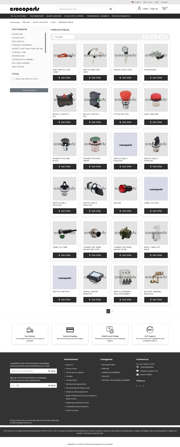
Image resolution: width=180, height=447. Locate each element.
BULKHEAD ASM (18, 56)
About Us (69, 365)
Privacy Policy (71, 368)
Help (156, 2)
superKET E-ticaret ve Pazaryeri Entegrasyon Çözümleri (90, 444)
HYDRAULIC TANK (19, 52)
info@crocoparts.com (147, 371)
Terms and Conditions (75, 372)
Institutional (71, 359)
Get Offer (64, 77)
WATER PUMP (17, 34)
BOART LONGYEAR (54, 16)
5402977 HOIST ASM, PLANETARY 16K (27, 48)
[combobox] (13, 385)
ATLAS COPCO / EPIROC (74, 16)
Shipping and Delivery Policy (77, 402)
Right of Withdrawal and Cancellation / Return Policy (81, 397)
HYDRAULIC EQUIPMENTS (22, 45)
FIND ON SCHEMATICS (121, 16)
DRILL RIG (105, 368)
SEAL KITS (105, 376)
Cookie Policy (71, 380)
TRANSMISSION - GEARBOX (98, 16)
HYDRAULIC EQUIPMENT (111, 372)
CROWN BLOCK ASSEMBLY (23, 59)
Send (51, 371)
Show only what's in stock (27, 79)
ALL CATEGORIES (18, 16)
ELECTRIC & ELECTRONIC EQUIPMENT (116, 380)
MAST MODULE (18, 66)
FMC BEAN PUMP (37, 16)
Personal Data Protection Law (78, 388)
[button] (165, 8)
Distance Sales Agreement (77, 392)
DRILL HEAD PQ (18, 41)
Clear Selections (29, 90)
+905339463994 (145, 367)
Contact (164, 2)
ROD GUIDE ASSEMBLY (21, 63)
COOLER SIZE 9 (18, 38)
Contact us (142, 359)
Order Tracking (72, 410)
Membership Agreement (76, 384)
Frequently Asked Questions (77, 406)
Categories (106, 359)
